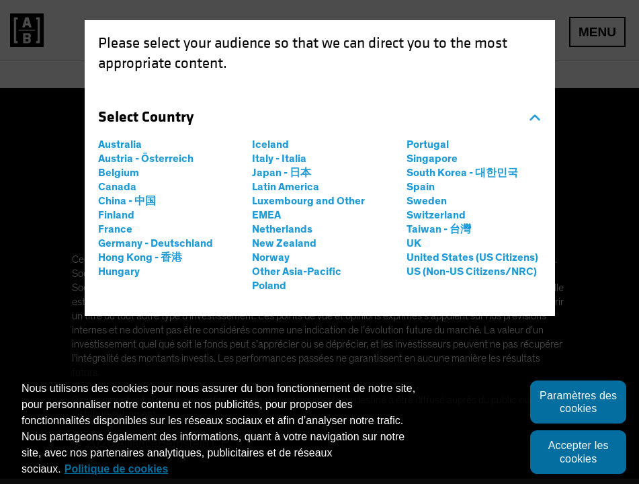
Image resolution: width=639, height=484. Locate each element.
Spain (421, 187)
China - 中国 (127, 201)
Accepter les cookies (578, 452)
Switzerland (436, 215)
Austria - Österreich (146, 158)
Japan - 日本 (281, 172)
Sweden (427, 201)
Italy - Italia (279, 158)
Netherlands (282, 229)
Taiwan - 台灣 (439, 229)
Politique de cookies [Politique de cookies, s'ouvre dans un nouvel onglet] (117, 469)
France (115, 229)
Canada (117, 187)
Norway (271, 257)
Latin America (285, 187)
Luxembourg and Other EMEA (308, 208)
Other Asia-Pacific (296, 271)
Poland (269, 285)
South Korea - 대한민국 (462, 172)
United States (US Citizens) (472, 257)
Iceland (270, 144)
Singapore (432, 158)
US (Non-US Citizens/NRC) (472, 271)
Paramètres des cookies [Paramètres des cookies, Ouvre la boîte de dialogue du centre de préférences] (578, 402)
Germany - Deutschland (155, 243)
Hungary (119, 271)
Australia (120, 144)
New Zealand (284, 243)
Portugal (428, 144)
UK (414, 243)
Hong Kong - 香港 (140, 257)
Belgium (118, 172)
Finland (116, 215)
